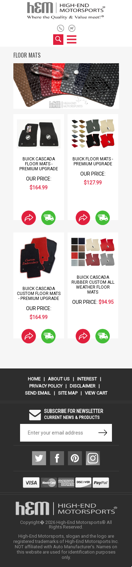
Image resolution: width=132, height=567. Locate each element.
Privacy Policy (45, 386)
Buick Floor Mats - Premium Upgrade (93, 161)
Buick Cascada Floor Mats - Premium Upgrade (38, 163)
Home (34, 379)
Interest (87, 379)
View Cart (96, 393)
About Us (59, 379)
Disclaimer (82, 386)
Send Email (38, 393)
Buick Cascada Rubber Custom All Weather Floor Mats (92, 285)
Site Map (67, 393)
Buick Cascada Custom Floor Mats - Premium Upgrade (39, 293)
